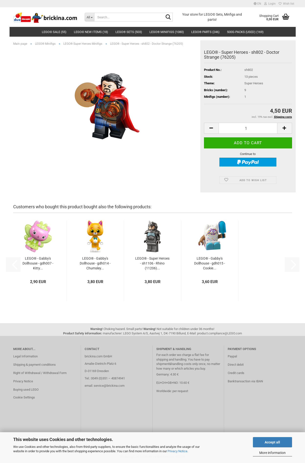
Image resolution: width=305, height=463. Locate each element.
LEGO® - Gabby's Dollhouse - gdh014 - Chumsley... (95, 263)
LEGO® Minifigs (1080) (166, 32)
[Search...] (89, 17)
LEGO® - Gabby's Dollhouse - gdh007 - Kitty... (38, 263)
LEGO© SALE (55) (54, 32)
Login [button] (270, 3)
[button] (257, 3)
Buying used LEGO (26, 389)
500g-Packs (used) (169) (245, 32)
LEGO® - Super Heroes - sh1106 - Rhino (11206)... (152, 263)
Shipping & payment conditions (34, 364)
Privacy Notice (177, 451)
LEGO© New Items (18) (91, 32)
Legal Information (25, 356)
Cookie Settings (24, 397)
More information (272, 453)
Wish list (286, 3)
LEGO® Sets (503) (128, 32)
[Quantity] (248, 128)
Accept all (272, 442)
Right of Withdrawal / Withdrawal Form (40, 373)
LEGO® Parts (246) (205, 32)
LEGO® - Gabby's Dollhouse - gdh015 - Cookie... (209, 263)
